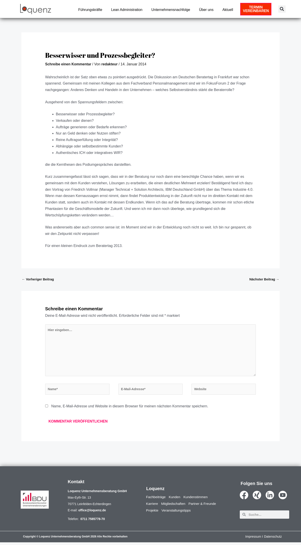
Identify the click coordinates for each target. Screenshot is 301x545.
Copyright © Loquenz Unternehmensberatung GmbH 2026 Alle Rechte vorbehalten (75, 539)
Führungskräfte (90, 10)
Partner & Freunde (205, 506)
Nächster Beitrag (263, 279)
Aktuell (227, 10)
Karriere (152, 506)
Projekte (152, 513)
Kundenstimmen (198, 499)
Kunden (176, 499)
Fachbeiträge (156, 499)
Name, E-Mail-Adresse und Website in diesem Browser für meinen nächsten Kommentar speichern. (129, 409)
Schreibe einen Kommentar (68, 64)
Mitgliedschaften (175, 506)
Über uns (206, 10)
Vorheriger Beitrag (38, 279)
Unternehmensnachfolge (170, 10)
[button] (282, 9)
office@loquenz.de (92, 513)
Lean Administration (126, 10)
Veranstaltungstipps (177, 513)
